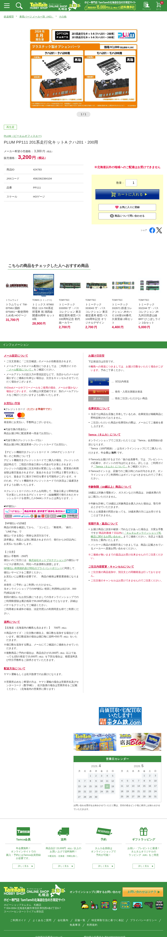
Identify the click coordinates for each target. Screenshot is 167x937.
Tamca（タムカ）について (104, 434)
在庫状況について (99, 408)
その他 (62, 16)
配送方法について (14, 668)
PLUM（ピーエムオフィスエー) (22, 136)
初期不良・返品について (103, 523)
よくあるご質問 (42, 920)
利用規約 (92, 925)
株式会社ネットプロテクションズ (47, 560)
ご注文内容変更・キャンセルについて (111, 566)
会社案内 (63, 920)
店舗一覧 (80, 920)
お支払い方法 (12, 403)
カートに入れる (129, 194)
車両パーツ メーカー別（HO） (36, 16)
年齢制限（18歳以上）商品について (109, 486)
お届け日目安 (96, 355)
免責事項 (75, 925)
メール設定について (16, 355)
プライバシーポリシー (143, 920)
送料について (12, 622)
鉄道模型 (9, 16)
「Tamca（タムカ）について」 (110, 466)
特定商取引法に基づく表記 (108, 920)
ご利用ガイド (18, 920)
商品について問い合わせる (127, 216)
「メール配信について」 (20, 369)
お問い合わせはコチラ (144, 891)
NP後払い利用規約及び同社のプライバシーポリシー (33, 568)
